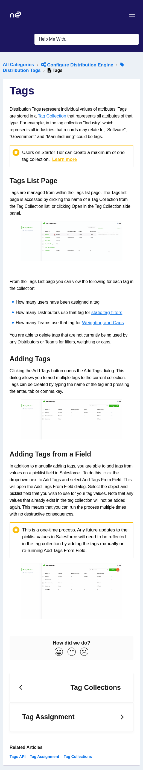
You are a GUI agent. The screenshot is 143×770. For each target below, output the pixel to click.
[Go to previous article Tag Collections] (71, 687)
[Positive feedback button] (59, 652)
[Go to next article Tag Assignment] (71, 717)
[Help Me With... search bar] (86, 39)
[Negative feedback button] (84, 652)
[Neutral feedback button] (71, 652)
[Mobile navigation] (132, 16)
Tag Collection (52, 116)
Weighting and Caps (103, 322)
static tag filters (106, 312)
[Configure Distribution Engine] (78, 64)
